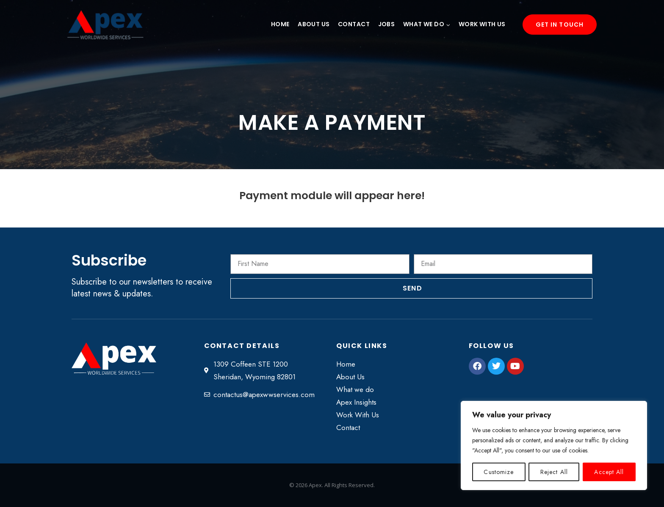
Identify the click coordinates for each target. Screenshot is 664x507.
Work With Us (482, 24)
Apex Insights (356, 402)
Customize (499, 472)
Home (280, 24)
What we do (355, 389)
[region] (554, 445)
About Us (313, 24)
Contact (354, 24)
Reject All (554, 472)
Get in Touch (560, 24)
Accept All (609, 472)
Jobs (386, 24)
